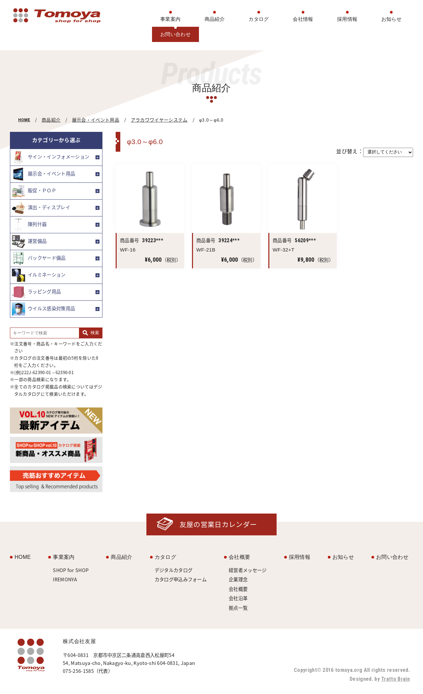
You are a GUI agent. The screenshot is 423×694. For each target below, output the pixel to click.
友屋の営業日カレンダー (218, 524)
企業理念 (238, 579)
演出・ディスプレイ (41, 207)
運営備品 (29, 241)
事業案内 (170, 19)
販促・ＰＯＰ (34, 191)
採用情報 (347, 19)
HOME (24, 119)
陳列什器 (29, 224)
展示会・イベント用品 (95, 119)
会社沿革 (238, 598)
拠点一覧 (238, 607)
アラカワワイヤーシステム (159, 119)
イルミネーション (39, 275)
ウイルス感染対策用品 (43, 309)
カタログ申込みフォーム (181, 579)
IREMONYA (65, 579)
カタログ (259, 19)
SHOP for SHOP (71, 570)
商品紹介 (215, 19)
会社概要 (239, 557)
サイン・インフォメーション (50, 157)
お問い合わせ (175, 34)
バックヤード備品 (39, 258)
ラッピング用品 (36, 292)
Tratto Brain (395, 679)
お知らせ (391, 19)
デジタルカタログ (174, 570)
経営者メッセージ (248, 570)
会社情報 (303, 19)
